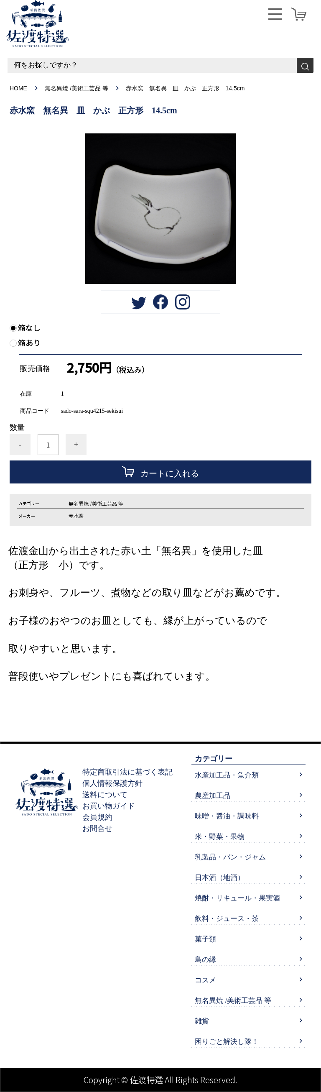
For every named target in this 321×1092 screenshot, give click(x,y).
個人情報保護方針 (112, 783)
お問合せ (97, 828)
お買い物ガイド (108, 806)
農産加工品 (212, 796)
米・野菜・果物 (220, 837)
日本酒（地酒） (220, 878)
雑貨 (202, 1021)
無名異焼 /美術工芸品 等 (77, 88)
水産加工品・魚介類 (227, 775)
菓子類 (205, 939)
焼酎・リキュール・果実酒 (237, 898)
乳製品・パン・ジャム (230, 857)
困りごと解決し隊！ (227, 1042)
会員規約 (97, 817)
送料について (104, 794)
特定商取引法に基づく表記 (127, 772)
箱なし (29, 327)
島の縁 (205, 960)
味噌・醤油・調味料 (227, 816)
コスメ (205, 980)
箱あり (29, 343)
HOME (18, 88)
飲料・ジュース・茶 (227, 919)
